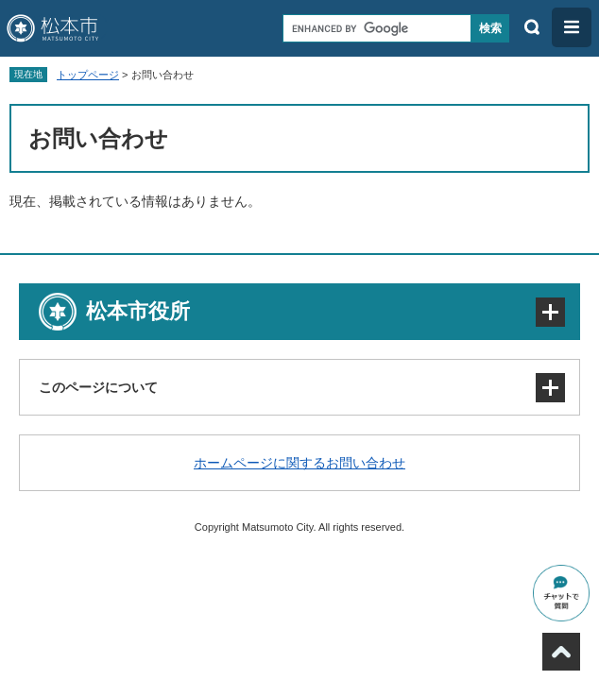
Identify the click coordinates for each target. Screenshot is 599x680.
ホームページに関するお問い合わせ (299, 462)
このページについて (98, 387)
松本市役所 (138, 311)
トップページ (88, 74)
